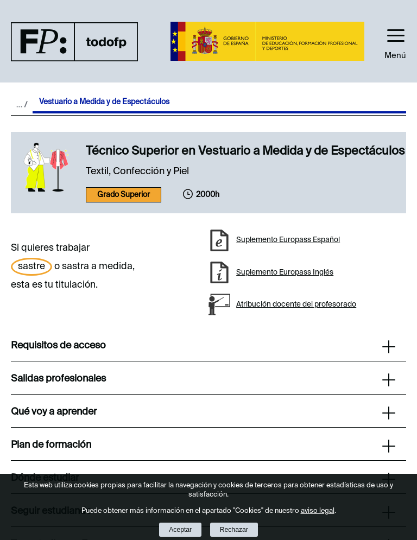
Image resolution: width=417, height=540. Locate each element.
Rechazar (234, 529)
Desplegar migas (22, 104)
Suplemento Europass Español (288, 240)
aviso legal (317, 510)
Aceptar (180, 529)
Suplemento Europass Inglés (284, 272)
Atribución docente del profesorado (296, 304)
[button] (395, 41)
